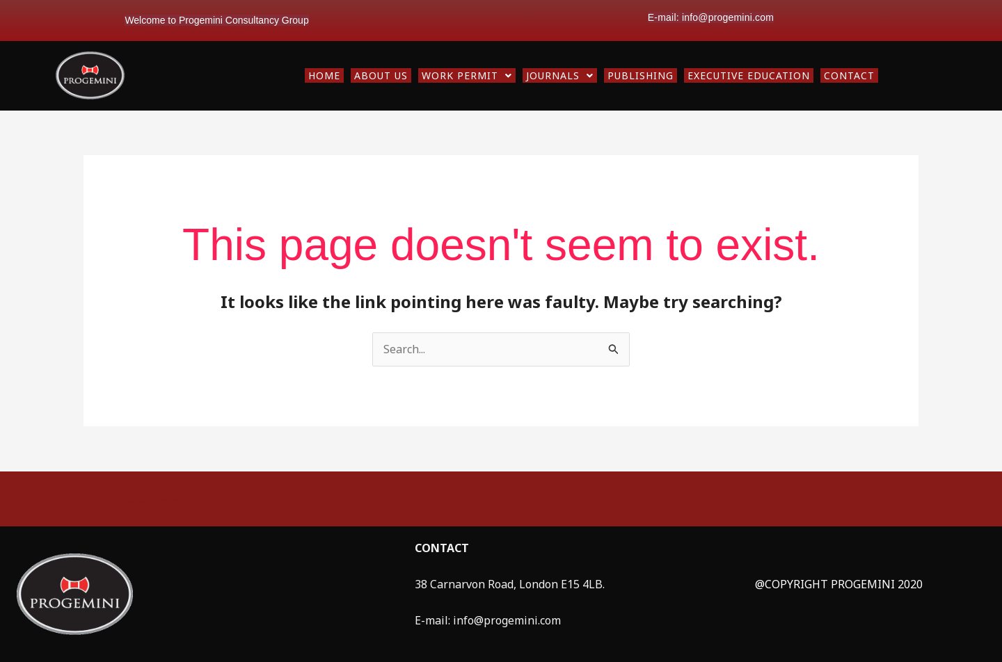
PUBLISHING (640, 75)
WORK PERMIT (467, 75)
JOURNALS (560, 75)
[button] (467, 75)
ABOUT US (381, 75)
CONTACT (849, 75)
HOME (324, 75)
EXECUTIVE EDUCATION (748, 75)
